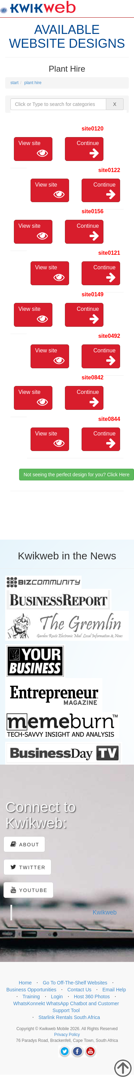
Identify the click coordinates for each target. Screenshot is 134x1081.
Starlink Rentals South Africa (69, 1017)
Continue (88, 149)
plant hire (32, 82)
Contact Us (79, 989)
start (14, 82)
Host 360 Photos (92, 996)
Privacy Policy (67, 1034)
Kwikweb (105, 912)
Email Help (114, 989)
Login (57, 996)
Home (25, 982)
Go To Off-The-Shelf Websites (75, 982)
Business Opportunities (31, 989)
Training (31, 996)
